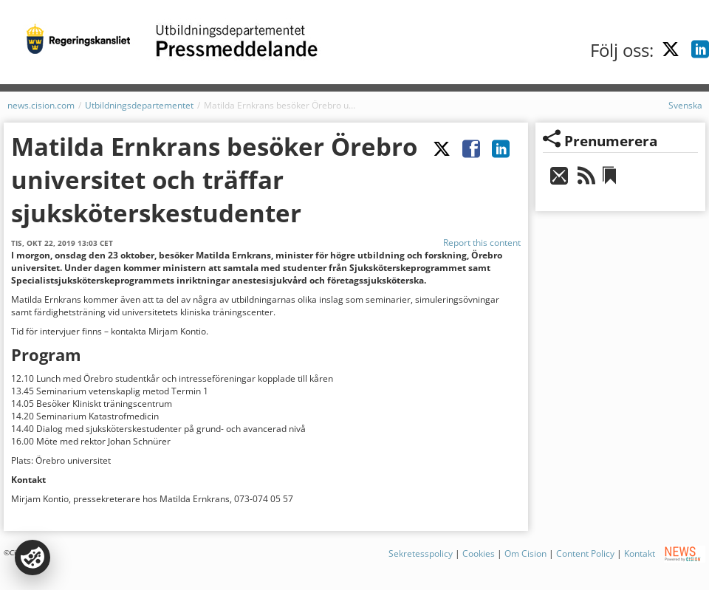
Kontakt (639, 553)
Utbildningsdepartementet (139, 105)
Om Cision (525, 553)
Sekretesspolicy (420, 553)
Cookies (478, 553)
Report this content (482, 242)
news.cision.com (41, 105)
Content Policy (585, 553)
